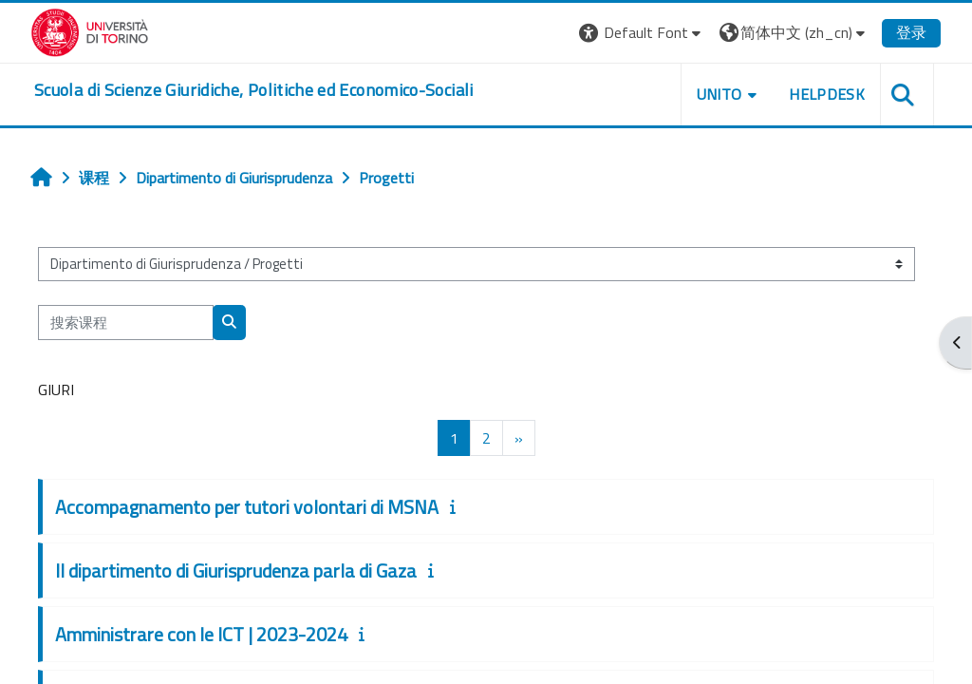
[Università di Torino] (89, 30)
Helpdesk (827, 94)
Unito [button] (719, 94)
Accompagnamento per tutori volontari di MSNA (247, 507)
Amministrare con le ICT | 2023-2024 (201, 634)
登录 (911, 32)
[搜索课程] (126, 322)
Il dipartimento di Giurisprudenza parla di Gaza (236, 570)
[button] (642, 33)
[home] (254, 90)
